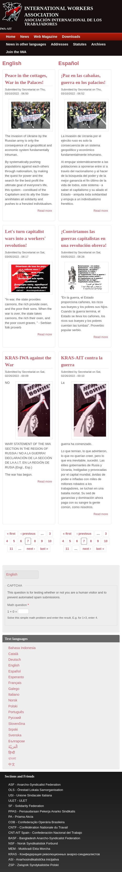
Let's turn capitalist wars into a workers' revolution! (25, 238)
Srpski (13, 729)
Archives (98, 44)
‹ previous (28, 533)
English (11, 63)
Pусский (14, 718)
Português (16, 712)
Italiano (13, 694)
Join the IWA (16, 52)
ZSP (11, 865)
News (24, 37)
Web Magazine (45, 37)
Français (14, 683)
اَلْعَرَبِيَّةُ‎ (13, 747)
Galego (13, 689)
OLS (11, 790)
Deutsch (14, 659)
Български (16, 741)
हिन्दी (11, 753)
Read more (45, 210)
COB (11, 822)
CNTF (12, 827)
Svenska (14, 735)
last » (44, 548)
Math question (18, 605)
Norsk (12, 700)
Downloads (71, 37)
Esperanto (16, 677)
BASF (12, 838)
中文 (11, 764)
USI (11, 795)
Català (13, 654)
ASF (11, 784)
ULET (12, 800)
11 (11, 548)
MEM (12, 848)
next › (31, 548)
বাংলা (12, 759)
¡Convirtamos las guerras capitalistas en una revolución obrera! (84, 238)
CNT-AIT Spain (18, 832)
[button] (22, 574)
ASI (10, 859)
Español (68, 63)
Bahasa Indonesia (22, 648)
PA (10, 816)
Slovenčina (16, 724)
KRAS (12, 854)
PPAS (12, 811)
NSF (11, 843)
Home (10, 37)
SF (10, 806)
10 (49, 541)
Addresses (59, 44)
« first (11, 533)
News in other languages (26, 44)
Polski (12, 706)
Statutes (79, 44)
